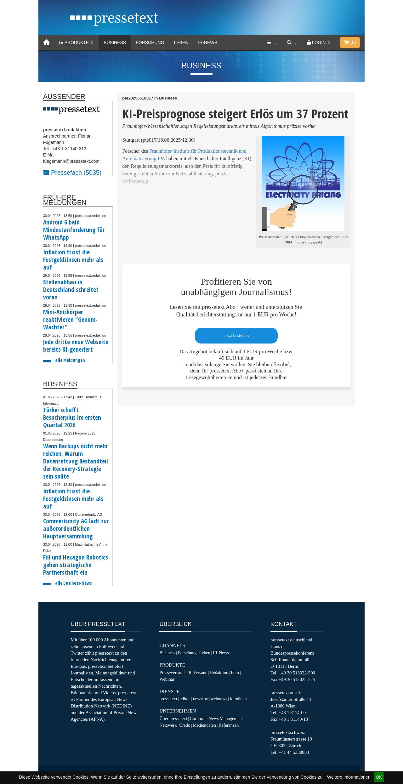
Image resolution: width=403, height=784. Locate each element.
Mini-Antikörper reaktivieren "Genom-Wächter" (70, 319)
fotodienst (238, 698)
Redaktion (219, 672)
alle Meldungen (70, 360)
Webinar (166, 679)
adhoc (185, 698)
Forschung (150, 42)
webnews (219, 698)
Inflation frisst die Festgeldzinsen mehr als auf (73, 259)
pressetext (168, 698)
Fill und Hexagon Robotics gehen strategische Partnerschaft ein (75, 565)
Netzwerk (168, 725)
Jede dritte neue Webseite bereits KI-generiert (75, 346)
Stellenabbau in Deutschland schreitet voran (71, 289)
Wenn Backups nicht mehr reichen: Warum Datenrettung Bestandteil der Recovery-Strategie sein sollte (75, 461)
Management (231, 718)
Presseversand (171, 672)
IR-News (207, 42)
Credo (184, 725)
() (350, 42)
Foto (235, 672)
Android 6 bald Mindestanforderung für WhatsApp (74, 229)
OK (379, 777)
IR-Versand (197, 672)
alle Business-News (73, 583)
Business (115, 42)
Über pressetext (173, 718)
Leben (181, 42)
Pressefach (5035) (72, 172)
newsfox (200, 698)
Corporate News (204, 718)
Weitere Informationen (348, 777)
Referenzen (229, 725)
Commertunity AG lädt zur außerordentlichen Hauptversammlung (76, 528)
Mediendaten (204, 725)
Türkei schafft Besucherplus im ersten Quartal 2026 (72, 417)
